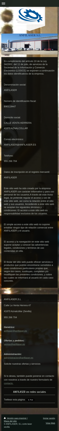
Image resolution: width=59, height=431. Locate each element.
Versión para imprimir (15, 418)
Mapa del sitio (10, 421)
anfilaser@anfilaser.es (15, 331)
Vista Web (50, 423)
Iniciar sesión (49, 418)
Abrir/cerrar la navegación (29, 3)
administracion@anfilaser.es (18, 357)
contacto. (8, 383)
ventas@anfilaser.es (14, 344)
